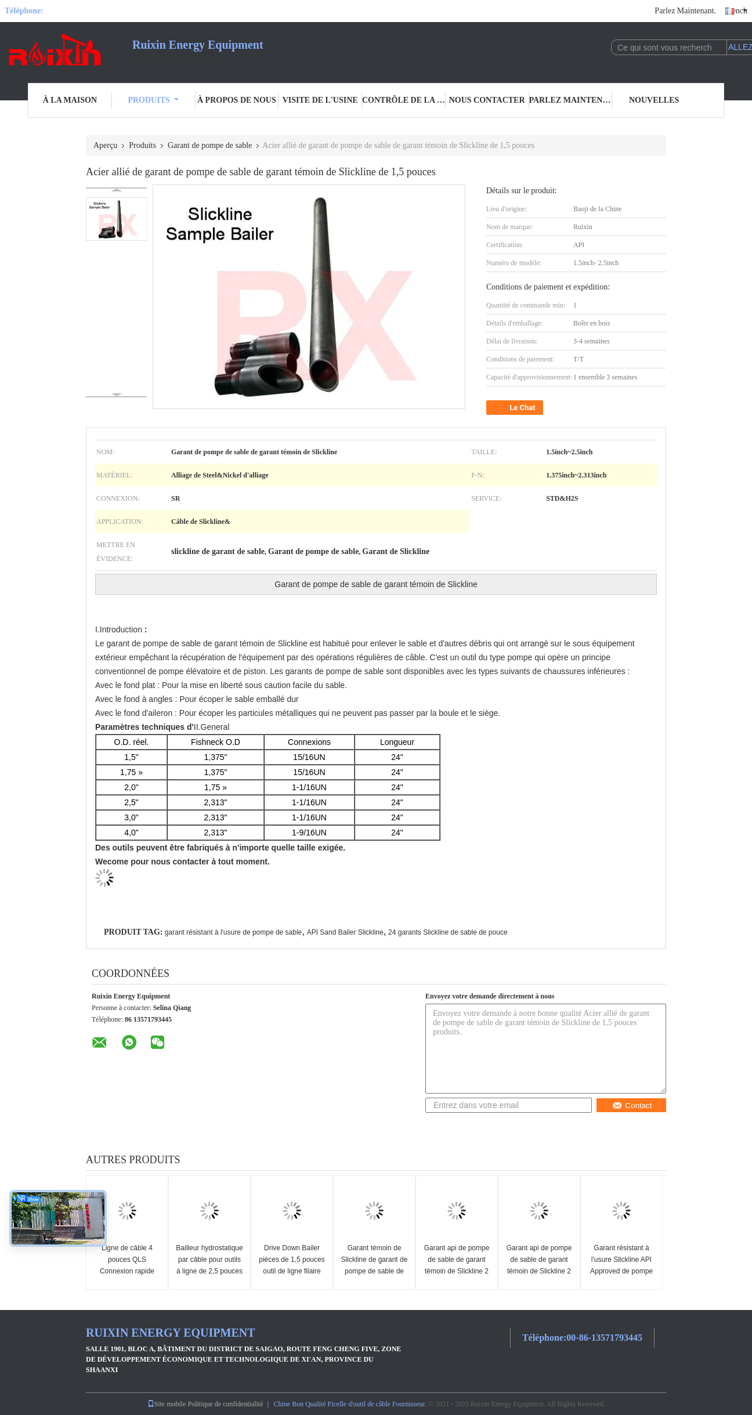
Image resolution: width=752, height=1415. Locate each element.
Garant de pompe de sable (210, 145)
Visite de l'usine (320, 100)
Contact (632, 1105)
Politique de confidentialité (225, 1404)
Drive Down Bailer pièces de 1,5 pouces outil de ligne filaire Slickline (291, 1265)
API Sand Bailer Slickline (345, 932)
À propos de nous (236, 100)
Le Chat (516, 408)
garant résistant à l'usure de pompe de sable (233, 932)
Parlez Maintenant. (685, 10)
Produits (153, 100)
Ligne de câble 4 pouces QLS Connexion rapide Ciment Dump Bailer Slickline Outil (127, 1271)
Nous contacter (487, 100)
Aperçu (105, 145)
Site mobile (166, 1404)
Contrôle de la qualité (404, 100)
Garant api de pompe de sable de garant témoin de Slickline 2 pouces (457, 1265)
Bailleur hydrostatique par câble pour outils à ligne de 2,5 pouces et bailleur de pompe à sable (209, 1271)
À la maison (70, 100)
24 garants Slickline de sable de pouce (447, 932)
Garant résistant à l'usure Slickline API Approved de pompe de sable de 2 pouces (621, 1265)
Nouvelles (654, 100)
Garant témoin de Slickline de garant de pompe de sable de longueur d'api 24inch (374, 1265)
